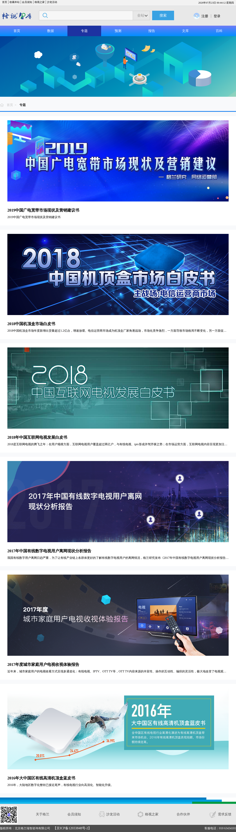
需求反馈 (224, 814)
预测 (118, 31)
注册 (204, 16)
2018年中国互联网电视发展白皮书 (37, 437)
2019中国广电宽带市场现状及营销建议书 (43, 210)
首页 (4, 2)
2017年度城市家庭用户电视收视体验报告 (43, 664)
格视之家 (40, 2)
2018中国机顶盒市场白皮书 (31, 324)
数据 (50, 31)
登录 (217, 16)
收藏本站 (14, 2)
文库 (185, 31)
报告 (151, 31)
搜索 (163, 15)
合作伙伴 (183, 814)
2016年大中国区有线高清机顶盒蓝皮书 (41, 778)
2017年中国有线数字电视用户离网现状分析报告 (49, 551)
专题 (84, 31)
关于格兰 (42, 814)
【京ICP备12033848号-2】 (72, 828)
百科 (219, 31)
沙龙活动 (52, 2)
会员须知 (27, 2)
